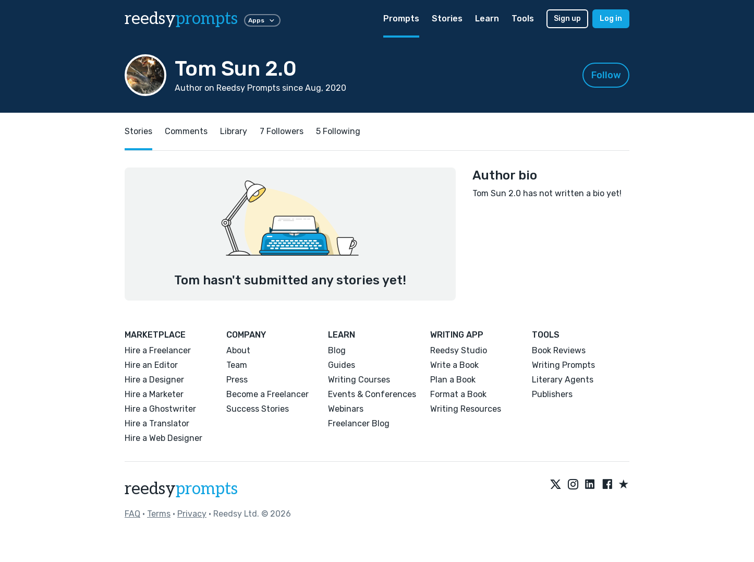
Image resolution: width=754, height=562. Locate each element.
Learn (487, 18)
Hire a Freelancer (158, 350)
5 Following (338, 131)
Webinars (345, 409)
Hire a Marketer (154, 394)
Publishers (552, 394)
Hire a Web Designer (163, 438)
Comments (186, 131)
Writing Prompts (563, 365)
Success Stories (257, 409)
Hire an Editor (151, 365)
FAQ (132, 514)
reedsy (181, 489)
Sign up (567, 18)
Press (237, 380)
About (238, 350)
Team (236, 365)
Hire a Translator (157, 423)
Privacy (191, 514)
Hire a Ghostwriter (160, 409)
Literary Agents (562, 380)
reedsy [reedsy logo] (181, 19)
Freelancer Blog (359, 423)
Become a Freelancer (267, 394)
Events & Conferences (372, 394)
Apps (262, 20)
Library (233, 131)
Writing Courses (359, 380)
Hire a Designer (154, 380)
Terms (159, 514)
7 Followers (281, 131)
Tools (523, 18)
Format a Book (458, 394)
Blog (337, 350)
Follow (606, 75)
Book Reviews (559, 350)
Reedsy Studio (458, 350)
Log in (611, 18)
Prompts (401, 18)
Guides (341, 365)
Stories (447, 18)
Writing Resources (465, 409)
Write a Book (454, 365)
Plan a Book (453, 380)
